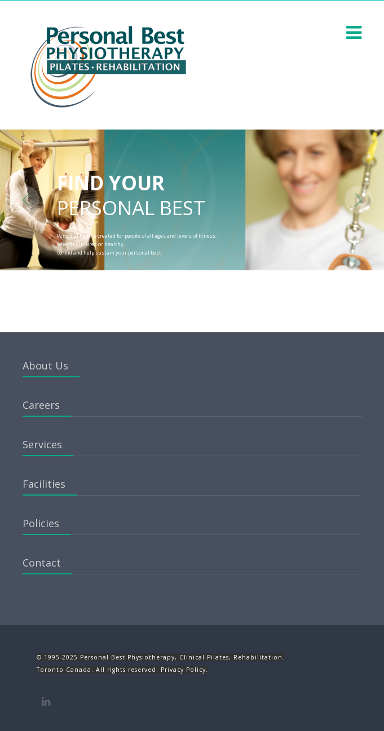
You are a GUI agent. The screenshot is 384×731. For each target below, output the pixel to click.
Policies (41, 523)
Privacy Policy (183, 670)
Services (42, 444)
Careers (41, 405)
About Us (45, 365)
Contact (42, 562)
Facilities (44, 484)
